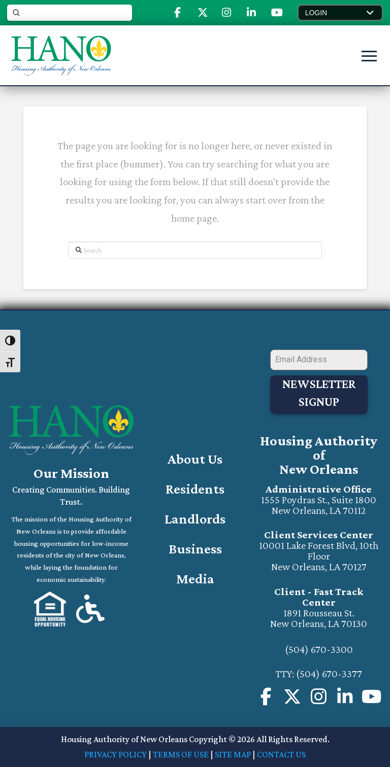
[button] (340, 13)
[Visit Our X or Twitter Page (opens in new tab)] (293, 697)
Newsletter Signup (318, 392)
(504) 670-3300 (319, 649)
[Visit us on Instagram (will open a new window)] (319, 697)
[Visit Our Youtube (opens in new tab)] (277, 12)
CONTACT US (281, 754)
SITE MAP (233, 754)
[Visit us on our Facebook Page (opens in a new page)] (266, 697)
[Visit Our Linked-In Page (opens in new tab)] (251, 12)
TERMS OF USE (181, 754)
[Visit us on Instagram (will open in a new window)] (345, 697)
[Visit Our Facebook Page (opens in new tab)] (177, 12)
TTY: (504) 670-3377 (318, 674)
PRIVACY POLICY (115, 754)
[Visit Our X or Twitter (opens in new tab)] (202, 12)
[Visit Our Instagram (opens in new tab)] (226, 12)
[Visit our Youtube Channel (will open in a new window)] (372, 697)
